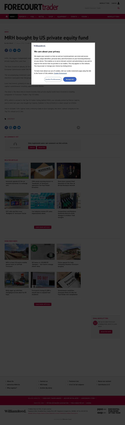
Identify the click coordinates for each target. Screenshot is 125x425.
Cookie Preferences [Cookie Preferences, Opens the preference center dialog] (53, 79)
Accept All (70, 79)
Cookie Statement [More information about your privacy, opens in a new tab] (60, 73)
